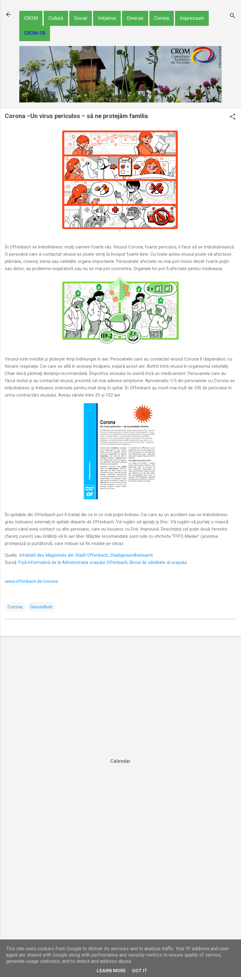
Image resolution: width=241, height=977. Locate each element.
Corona (161, 18)
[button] (232, 117)
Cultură (56, 18)
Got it (139, 970)
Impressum (192, 18)
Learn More (111, 970)
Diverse (135, 18)
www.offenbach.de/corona (31, 581)
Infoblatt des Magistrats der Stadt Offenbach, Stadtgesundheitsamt (86, 555)
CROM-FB (34, 33)
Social (80, 18)
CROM (31, 18)
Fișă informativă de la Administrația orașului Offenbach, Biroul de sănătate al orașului (102, 562)
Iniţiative (107, 18)
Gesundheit (41, 607)
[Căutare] (232, 16)
